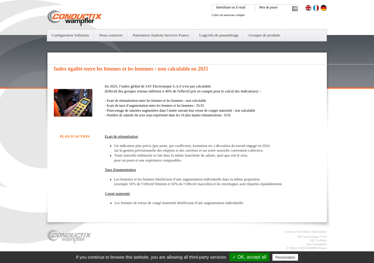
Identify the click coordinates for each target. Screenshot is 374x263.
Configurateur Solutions (70, 35)
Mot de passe (268, 7)
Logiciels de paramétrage (219, 35)
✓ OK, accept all (249, 257)
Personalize (285, 257)
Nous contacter (111, 35)
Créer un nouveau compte (228, 15)
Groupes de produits (264, 35)
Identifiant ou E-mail (231, 7)
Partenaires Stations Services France (161, 35)
